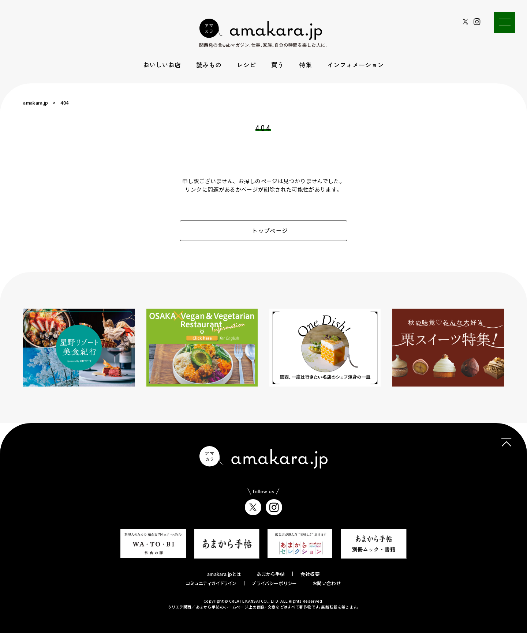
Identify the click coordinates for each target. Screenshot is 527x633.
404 (64, 102)
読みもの (208, 64)
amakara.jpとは (224, 573)
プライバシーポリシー (274, 583)
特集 (305, 64)
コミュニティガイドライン (211, 583)
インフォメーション (355, 64)
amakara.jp (35, 102)
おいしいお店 (162, 64)
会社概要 (310, 573)
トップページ (263, 230)
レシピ (246, 64)
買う (277, 64)
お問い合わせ (327, 583)
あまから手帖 (271, 573)
